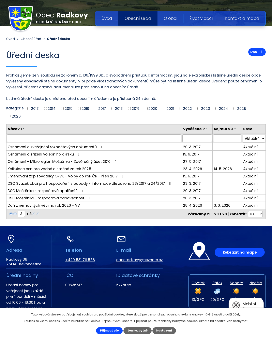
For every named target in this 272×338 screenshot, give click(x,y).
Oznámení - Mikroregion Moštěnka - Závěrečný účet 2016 (63, 161)
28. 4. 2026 (193, 168)
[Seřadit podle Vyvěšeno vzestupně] (208, 127)
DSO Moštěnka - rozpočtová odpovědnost (50, 197)
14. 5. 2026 (224, 168)
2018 (119, 108)
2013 (35, 108)
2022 (187, 108)
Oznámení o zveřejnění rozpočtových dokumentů (56, 146)
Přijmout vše (108, 330)
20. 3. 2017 (192, 146)
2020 (152, 108)
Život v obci (201, 18)
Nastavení (165, 330)
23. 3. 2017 (192, 183)
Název (15, 128)
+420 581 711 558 (80, 259)
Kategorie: (15, 108)
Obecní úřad (138, 18)
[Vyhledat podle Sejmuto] (228, 138)
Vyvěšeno (195, 128)
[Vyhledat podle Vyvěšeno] (198, 138)
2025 (241, 108)
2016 (85, 108)
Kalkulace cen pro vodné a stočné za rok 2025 (49, 168)
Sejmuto (224, 128)
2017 (102, 108)
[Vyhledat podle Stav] (254, 138)
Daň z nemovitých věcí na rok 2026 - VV (44, 204)
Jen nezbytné (137, 330)
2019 (135, 108)
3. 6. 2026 (223, 204)
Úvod (107, 18)
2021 (170, 108)
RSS (257, 52)
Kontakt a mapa (242, 18)
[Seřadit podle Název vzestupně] (24, 127)
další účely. (233, 314)
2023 (205, 108)
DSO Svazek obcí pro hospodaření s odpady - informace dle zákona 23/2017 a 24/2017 (90, 183)
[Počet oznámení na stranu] (255, 213)
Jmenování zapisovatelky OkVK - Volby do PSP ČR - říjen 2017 (66, 175)
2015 (69, 108)
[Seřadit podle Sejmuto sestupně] (236, 128)
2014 (52, 108)
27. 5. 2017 (193, 161)
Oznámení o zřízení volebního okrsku (44, 153)
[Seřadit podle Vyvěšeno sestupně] (208, 128)
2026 (16, 116)
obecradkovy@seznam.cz (139, 259)
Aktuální (251, 146)
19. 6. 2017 (192, 153)
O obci (170, 18)
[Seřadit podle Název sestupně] (24, 128)
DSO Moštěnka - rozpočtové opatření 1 (46, 190)
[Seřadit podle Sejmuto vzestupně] (236, 127)
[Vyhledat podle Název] (94, 138)
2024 (223, 108)
